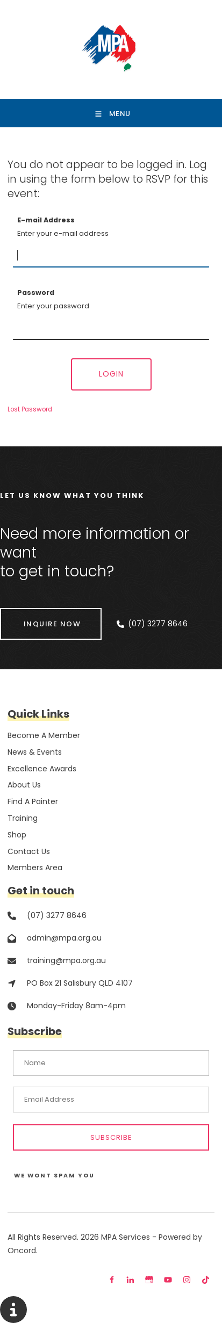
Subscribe (111, 1137)
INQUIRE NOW (29, 615)
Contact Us (29, 851)
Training (23, 818)
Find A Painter (33, 801)
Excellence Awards (42, 768)
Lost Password (30, 409)
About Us (24, 784)
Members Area (35, 867)
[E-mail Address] (111, 256)
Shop (17, 834)
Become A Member (44, 735)
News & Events (35, 752)
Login (111, 373)
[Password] (111, 328)
